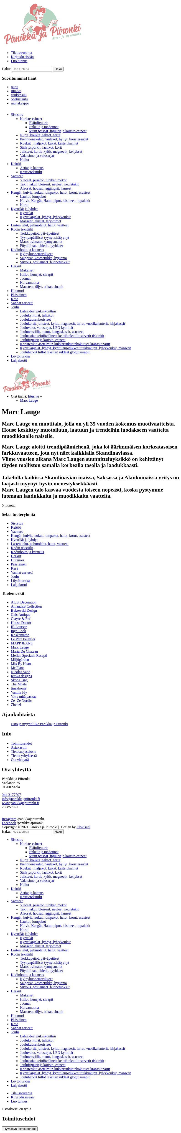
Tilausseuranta (21, 53)
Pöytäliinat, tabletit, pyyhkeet (41, 246)
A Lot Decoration (23, 602)
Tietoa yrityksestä (24, 756)
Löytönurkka (20, 356)
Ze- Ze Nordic (21, 700)
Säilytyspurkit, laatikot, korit (41, 147)
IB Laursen (19, 627)
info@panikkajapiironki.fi (21, 799)
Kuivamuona (29, 282)
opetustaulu (19, 99)
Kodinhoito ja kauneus (27, 250)
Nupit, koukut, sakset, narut (40, 135)
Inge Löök (18, 631)
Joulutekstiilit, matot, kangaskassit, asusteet (52, 332)
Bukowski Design (24, 610)
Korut (24, 205)
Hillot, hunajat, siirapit (36, 274)
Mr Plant (17, 668)
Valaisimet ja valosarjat (37, 155)
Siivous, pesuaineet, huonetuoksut (45, 262)
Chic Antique (20, 614)
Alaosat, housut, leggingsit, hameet (45, 188)
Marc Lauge (29, 400)
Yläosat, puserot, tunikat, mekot (43, 180)
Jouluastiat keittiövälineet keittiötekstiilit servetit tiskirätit (62, 336)
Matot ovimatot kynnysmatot (41, 241)
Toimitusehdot (21, 743)
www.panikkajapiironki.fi (20, 803)
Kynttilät (26, 213)
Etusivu (33, 396)
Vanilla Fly (19, 692)
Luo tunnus (19, 61)
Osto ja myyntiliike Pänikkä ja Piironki (39, 724)
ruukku (16, 91)
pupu (14, 87)
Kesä (14, 299)
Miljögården (20, 660)
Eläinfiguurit (38, 123)
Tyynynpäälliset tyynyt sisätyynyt (44, 237)
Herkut (16, 266)
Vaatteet (17, 176)
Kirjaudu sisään (22, 57)
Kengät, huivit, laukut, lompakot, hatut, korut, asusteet (50, 192)
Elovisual (83, 827)
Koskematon (20, 635)
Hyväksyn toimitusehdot (20, 1128)
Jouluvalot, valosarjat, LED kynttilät (46, 328)
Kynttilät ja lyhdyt (24, 209)
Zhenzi (16, 705)
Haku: (6, 69)
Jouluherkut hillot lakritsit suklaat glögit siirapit (54, 352)
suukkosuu (18, 95)
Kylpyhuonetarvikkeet (36, 254)
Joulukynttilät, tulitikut (37, 315)
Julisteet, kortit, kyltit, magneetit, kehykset (51, 151)
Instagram (9, 819)
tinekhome (18, 688)
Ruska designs (21, 676)
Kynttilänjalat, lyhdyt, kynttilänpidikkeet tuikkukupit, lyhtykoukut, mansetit (75, 348)
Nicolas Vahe (20, 672)
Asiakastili (18, 747)
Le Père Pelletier (23, 639)
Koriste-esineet (31, 119)
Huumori (17, 291)
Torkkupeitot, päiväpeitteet (39, 233)
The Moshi (19, 684)
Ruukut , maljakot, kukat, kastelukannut (49, 143)
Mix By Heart (21, 664)
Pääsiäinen (18, 295)
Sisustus (17, 115)
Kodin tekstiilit (22, 229)
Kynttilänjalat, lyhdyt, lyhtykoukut (45, 217)
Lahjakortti (19, 360)
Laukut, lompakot (33, 196)
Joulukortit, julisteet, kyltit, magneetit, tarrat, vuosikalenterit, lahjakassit (72, 323)
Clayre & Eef (20, 619)
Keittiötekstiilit (31, 172)
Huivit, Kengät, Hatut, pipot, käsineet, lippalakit (55, 201)
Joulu (15, 307)
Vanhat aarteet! (22, 303)
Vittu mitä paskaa (23, 696)
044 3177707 (11, 795)
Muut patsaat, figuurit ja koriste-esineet (58, 131)
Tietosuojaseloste (23, 751)
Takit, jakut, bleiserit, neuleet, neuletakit (49, 184)
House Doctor (21, 623)
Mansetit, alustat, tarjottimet (40, 221)
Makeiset (26, 270)
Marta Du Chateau (24, 651)
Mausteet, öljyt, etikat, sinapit (41, 287)
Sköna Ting (19, 680)
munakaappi (20, 103)
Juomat (25, 278)
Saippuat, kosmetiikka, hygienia (43, 258)
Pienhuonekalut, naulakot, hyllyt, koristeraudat (54, 139)
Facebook (9, 823)
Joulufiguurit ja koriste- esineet (43, 340)
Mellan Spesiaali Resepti (29, 655)
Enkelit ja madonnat (44, 127)
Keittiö (16, 164)
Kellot (24, 160)
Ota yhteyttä (20, 760)
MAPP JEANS (22, 643)
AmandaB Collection (26, 606)
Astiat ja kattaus (31, 168)
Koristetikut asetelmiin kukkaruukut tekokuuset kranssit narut (65, 344)
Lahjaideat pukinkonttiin (38, 311)
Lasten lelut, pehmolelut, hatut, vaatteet (40, 225)
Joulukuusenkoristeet (35, 319)
